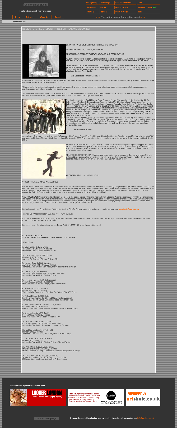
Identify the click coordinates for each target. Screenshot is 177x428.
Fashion (103, 12)
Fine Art (103, 7)
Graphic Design (121, 7)
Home (17, 17)
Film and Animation (123, 3)
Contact (58, 17)
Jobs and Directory (145, 7)
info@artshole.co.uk (145, 418)
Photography (91, 3)
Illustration (91, 7)
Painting (90, 12)
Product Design (121, 12)
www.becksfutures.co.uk (129, 209)
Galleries (29, 17)
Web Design (105, 3)
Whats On (44, 17)
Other (140, 3)
